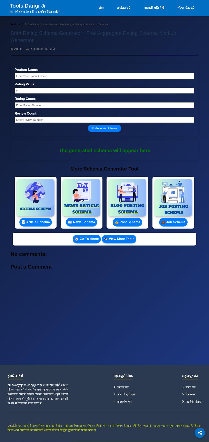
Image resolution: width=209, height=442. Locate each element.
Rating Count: (25, 98)
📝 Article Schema (35, 222)
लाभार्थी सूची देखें (126, 394)
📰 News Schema (81, 222)
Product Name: (26, 69)
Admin (18, 48)
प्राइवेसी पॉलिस (193, 401)
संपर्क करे (191, 387)
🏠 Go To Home (87, 239)
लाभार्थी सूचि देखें (154, 8)
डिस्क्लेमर (190, 394)
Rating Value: (25, 84)
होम (101, 8)
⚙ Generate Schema (104, 128)
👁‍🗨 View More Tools (119, 239)
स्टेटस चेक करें (185, 8)
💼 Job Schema (173, 222)
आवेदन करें (123, 8)
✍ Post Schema (127, 222)
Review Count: (26, 113)
